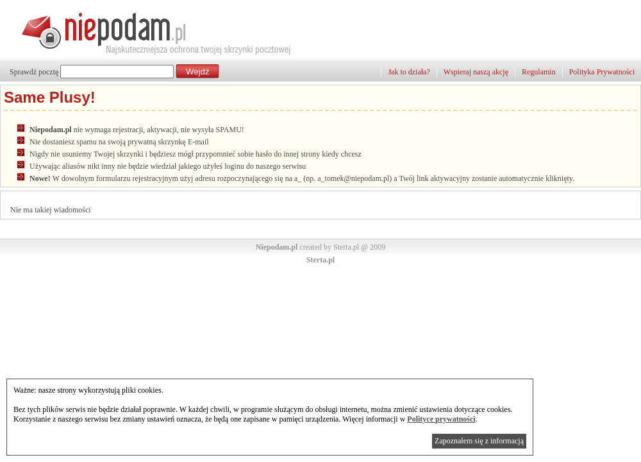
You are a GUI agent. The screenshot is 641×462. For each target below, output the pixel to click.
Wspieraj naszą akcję (476, 71)
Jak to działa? (408, 71)
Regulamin (539, 71)
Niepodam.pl (277, 247)
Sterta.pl (320, 259)
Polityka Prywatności (602, 71)
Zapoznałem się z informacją (479, 440)
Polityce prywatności (441, 419)
